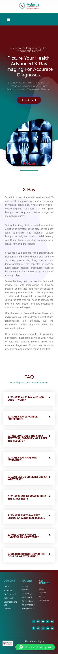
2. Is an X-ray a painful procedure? (23, 418)
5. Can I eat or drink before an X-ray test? (27, 478)
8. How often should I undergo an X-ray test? (23, 536)
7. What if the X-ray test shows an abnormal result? (26, 516)
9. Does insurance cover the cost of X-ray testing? (26, 555)
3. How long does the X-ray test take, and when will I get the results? (27, 438)
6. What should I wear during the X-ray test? (27, 497)
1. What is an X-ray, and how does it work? (26, 398)
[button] (8, 19)
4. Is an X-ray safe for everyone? (22, 459)
